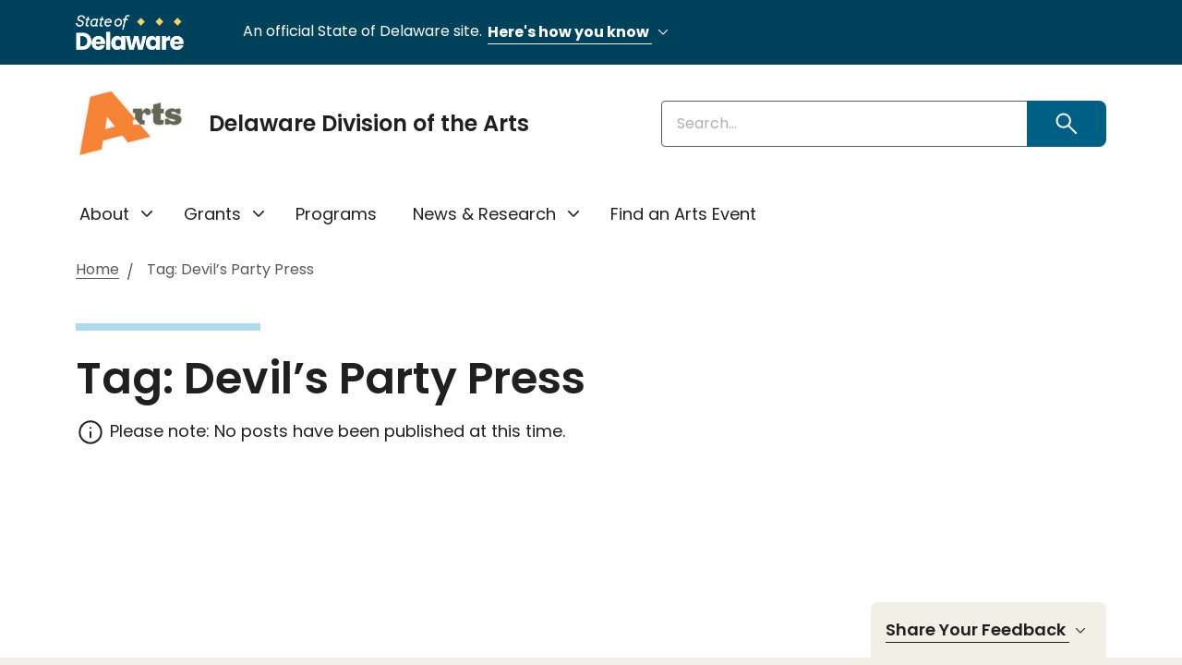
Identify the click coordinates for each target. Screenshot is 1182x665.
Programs (336, 213)
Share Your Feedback (989, 630)
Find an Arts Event (683, 213)
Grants (212, 213)
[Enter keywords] (844, 124)
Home (97, 270)
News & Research (484, 213)
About (104, 213)
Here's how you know (581, 32)
